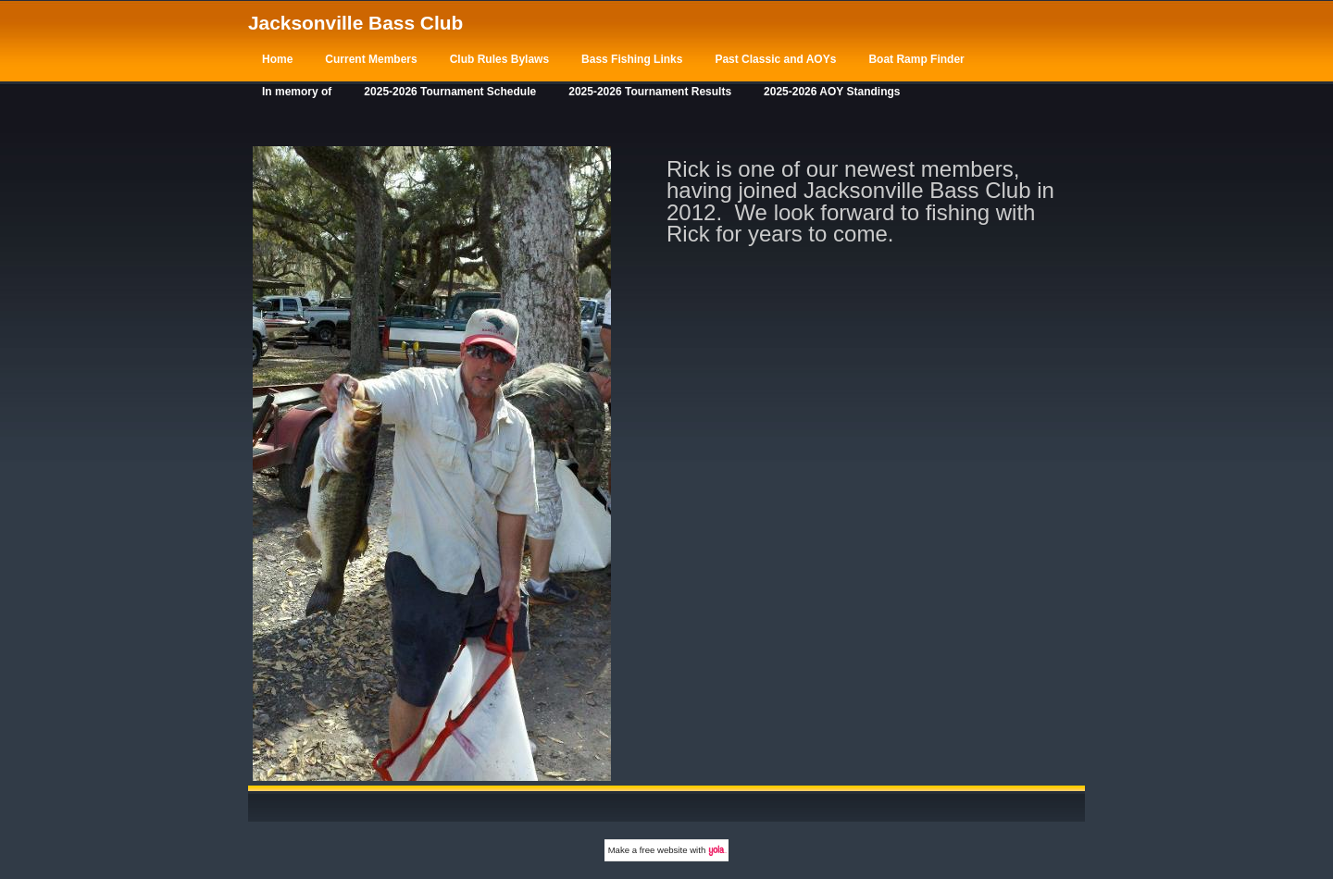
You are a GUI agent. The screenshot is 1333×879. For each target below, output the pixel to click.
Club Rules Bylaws (499, 59)
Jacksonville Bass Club (355, 22)
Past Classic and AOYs (775, 59)
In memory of (296, 91)
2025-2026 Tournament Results (649, 91)
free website (664, 850)
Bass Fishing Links (631, 59)
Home (277, 59)
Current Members (371, 59)
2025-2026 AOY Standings (832, 91)
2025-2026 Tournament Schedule (450, 91)
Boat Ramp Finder (916, 59)
